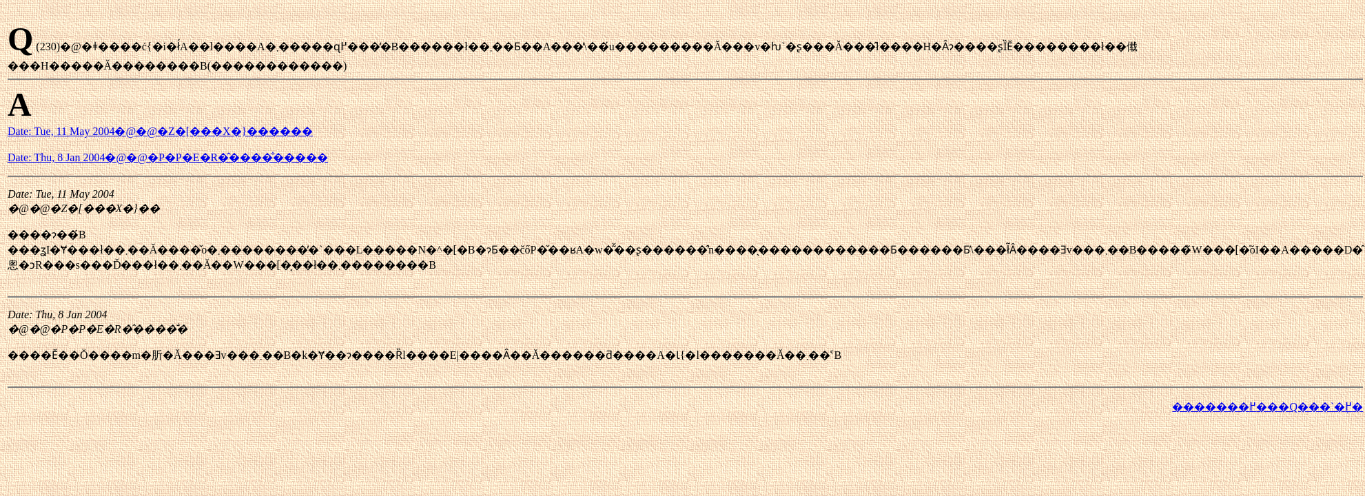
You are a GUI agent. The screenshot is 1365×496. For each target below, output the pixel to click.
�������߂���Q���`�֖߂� (1267, 407)
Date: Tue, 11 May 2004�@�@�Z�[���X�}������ (160, 131)
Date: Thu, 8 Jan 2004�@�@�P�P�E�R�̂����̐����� (168, 157)
